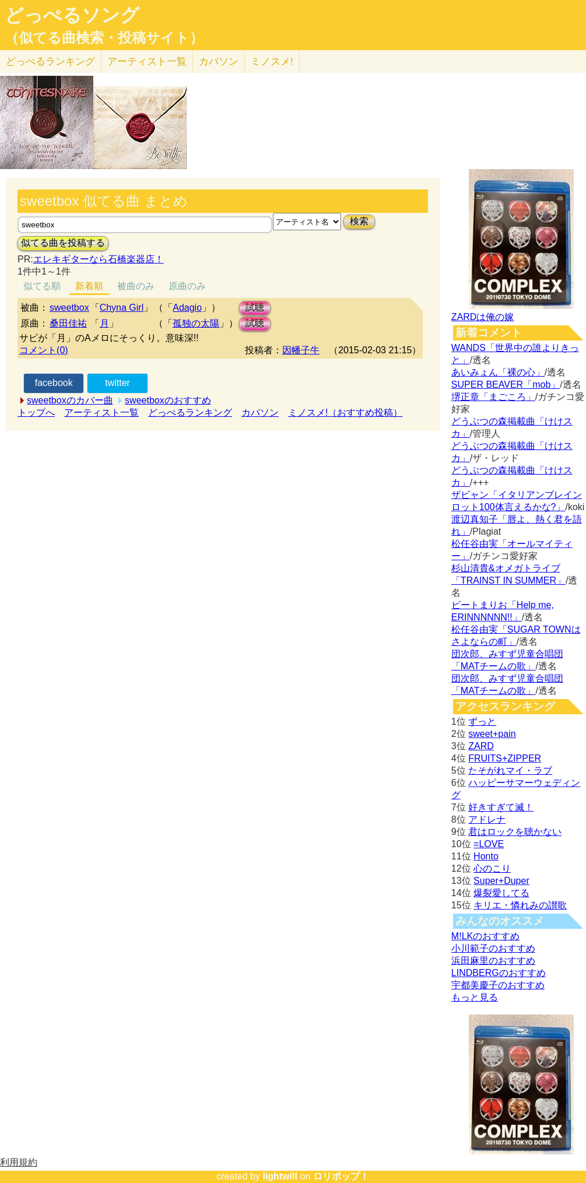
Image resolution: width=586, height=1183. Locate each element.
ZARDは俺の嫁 (482, 317)
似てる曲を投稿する (63, 243)
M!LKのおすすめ (485, 936)
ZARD (481, 746)
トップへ (36, 412)
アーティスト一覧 (101, 412)
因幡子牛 (301, 350)
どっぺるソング (72, 15)
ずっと (482, 721)
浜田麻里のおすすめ (493, 961)
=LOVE (488, 844)
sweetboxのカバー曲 (70, 400)
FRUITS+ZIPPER (504, 758)
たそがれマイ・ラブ (510, 770)
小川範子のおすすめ (493, 948)
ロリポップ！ (341, 1176)
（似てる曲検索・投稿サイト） (104, 37)
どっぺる (50, 61)
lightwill (279, 1176)
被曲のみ (136, 286)
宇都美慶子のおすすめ (498, 985)
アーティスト (147, 61)
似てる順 (42, 286)
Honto (486, 856)
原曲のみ (187, 286)
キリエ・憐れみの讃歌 (520, 905)
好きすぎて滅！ (501, 807)
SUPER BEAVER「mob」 (505, 384)
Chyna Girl (122, 308)
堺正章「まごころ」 (493, 397)
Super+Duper (501, 881)
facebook (54, 383)
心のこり (492, 868)
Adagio (187, 308)
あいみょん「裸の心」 (498, 372)
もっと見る (474, 997)
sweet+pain (491, 734)
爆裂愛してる (501, 893)
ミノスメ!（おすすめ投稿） (345, 412)
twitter (117, 383)
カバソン (218, 61)
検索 (359, 221)
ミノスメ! (272, 61)
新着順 (89, 286)
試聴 (254, 308)
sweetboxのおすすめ (168, 400)
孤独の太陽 (196, 323)
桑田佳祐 (68, 323)
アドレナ (487, 819)
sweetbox (69, 308)
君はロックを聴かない (515, 832)
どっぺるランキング (190, 412)
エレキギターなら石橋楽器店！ (98, 259)
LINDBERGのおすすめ (498, 973)
